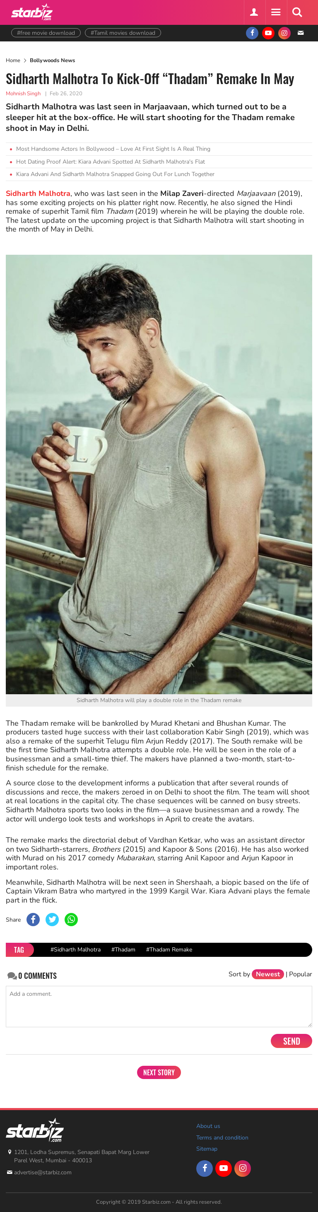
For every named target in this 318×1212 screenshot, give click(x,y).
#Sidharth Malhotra (76, 950)
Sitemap (206, 1149)
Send (291, 1041)
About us (208, 1126)
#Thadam (123, 950)
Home (13, 60)
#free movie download (46, 33)
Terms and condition (222, 1138)
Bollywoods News (52, 60)
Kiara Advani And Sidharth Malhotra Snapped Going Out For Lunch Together (115, 174)
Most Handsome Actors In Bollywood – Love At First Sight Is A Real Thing (113, 149)
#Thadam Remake (169, 950)
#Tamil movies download (123, 33)
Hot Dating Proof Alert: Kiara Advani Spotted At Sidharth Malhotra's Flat (110, 162)
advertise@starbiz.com (43, 1172)
